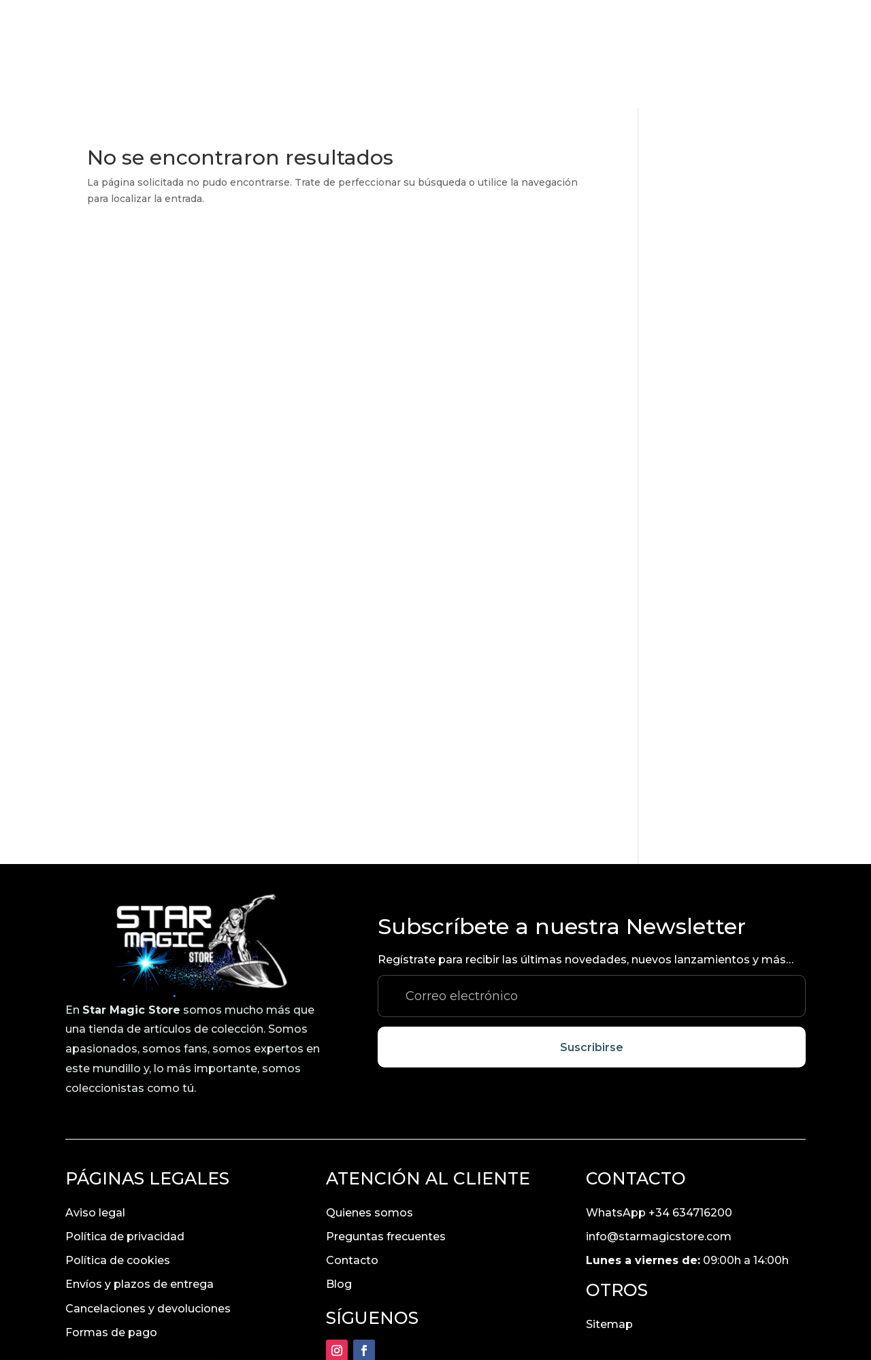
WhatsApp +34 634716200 (659, 1104)
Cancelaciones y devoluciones (148, 1200)
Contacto (352, 1152)
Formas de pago (111, 1224)
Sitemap (609, 1216)
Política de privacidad (124, 1128)
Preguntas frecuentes (386, 1128)
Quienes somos (369, 1104)
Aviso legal (95, 1104)
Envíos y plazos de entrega (139, 1176)
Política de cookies (117, 1152)
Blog (339, 1176)
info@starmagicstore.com (659, 1128)
